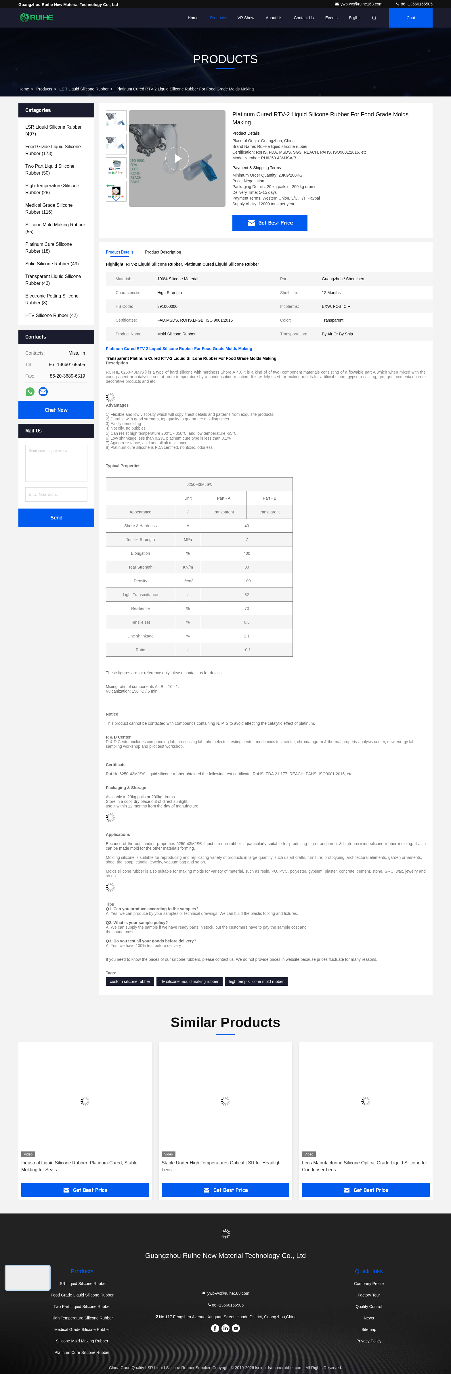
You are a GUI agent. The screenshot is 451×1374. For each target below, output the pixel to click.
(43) (53, 280)
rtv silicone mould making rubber (189, 981)
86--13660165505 (414, 4)
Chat (411, 18)
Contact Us (304, 18)
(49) (52, 263)
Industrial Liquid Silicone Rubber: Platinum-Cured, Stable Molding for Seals (79, 1166)
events (331, 18)
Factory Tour (369, 1295)
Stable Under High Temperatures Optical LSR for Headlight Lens (222, 1166)
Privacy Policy (368, 1341)
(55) (55, 228)
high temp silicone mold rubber (256, 981)
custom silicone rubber (130, 981)
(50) (49, 169)
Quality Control (369, 1306)
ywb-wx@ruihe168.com (359, 4)
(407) (53, 130)
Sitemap (369, 1329)
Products (218, 18)
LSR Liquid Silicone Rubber (84, 89)
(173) (53, 150)
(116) (49, 208)
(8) (52, 299)
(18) (48, 248)
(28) (52, 189)
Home (193, 18)
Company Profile (369, 1283)
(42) (51, 315)
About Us (274, 18)
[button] (116, 199)
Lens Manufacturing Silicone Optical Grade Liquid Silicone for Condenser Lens (364, 1166)
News (369, 1318)
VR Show (246, 18)
